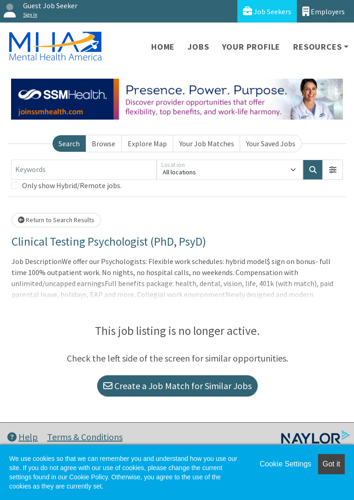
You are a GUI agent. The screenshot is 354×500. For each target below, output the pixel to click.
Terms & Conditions (85, 437)
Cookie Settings (285, 464)
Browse (103, 143)
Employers (323, 11)
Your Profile (251, 46)
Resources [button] (317, 46)
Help (22, 437)
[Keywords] (84, 170)
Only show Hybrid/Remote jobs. (72, 185)
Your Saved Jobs (270, 143)
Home (163, 46)
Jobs (198, 46)
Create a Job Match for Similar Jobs (177, 385)
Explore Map (147, 143)
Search (69, 143)
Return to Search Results (56, 220)
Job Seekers (267, 11)
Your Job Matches (206, 143)
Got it (331, 464)
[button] (333, 170)
